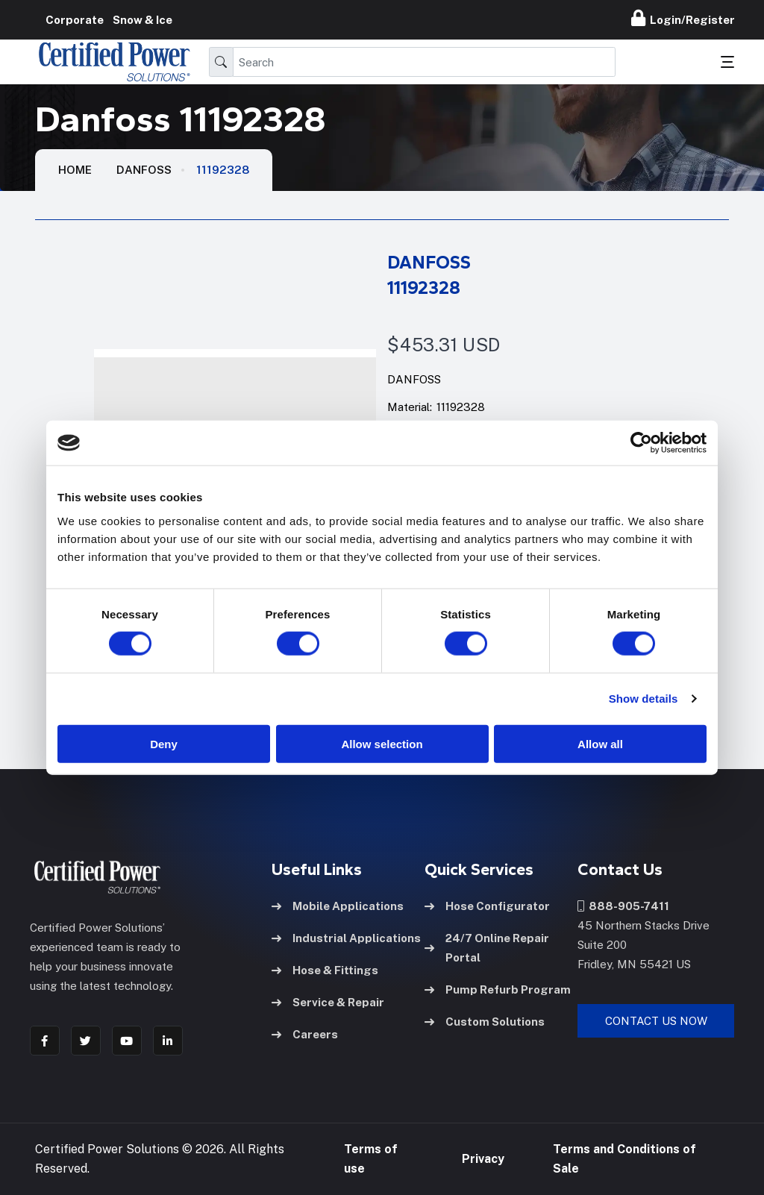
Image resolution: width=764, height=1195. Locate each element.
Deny (164, 743)
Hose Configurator (487, 906)
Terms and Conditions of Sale (624, 1159)
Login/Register (683, 18)
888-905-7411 (623, 906)
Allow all (600, 743)
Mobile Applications (338, 906)
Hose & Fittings (325, 970)
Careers (305, 1034)
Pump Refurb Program (498, 989)
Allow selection (381, 743)
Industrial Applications (346, 938)
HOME (75, 169)
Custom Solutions (485, 1021)
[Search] (424, 62)
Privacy (483, 1159)
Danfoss (144, 169)
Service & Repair (328, 1002)
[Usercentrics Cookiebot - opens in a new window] (641, 443)
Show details (643, 698)
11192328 (222, 169)
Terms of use (371, 1159)
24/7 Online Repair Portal (487, 948)
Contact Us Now (656, 1020)
